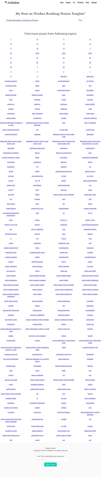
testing (90, 394)
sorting (10, 375)
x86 (11, 440)
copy (63, 123)
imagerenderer (64, 208)
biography (90, 95)
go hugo (11, 176)
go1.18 (37, 181)
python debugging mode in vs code (37, 329)
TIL (74, 2)
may (90, 243)
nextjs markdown (11, 266)
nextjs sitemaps (63, 266)
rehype (63, 336)
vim (90, 419)
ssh (90, 375)
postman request (64, 315)
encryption (63, 157)
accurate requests (11, 81)
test (63, 394)
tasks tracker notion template (11, 394)
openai (37, 306)
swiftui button (11, 389)
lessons (37, 234)
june (63, 229)
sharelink (90, 359)
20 (11, 53)
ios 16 (90, 213)
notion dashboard (11, 280)
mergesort (90, 248)
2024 (37, 53)
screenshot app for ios (90, 347)
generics (64, 167)
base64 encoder (37, 95)
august (37, 90)
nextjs (90, 262)
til (37, 398)
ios (64, 213)
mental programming (11, 248)
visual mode (11, 426)
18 (37, 49)
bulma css (10, 104)
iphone (37, 220)
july (11, 229)
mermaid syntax (10, 252)
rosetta (37, 340)
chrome (37, 109)
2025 (63, 53)
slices (37, 371)
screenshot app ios (10, 354)
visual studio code (37, 426)
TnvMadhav (11, 2)
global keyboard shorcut (64, 171)
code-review (90, 113)
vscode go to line (11, 431)
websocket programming (10, 435)
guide (90, 190)
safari (64, 347)
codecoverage (11, 118)
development (90, 148)
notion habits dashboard (90, 280)
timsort (63, 403)
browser (90, 100)
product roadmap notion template (37, 320)
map (90, 239)
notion (37, 271)
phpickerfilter (90, 310)
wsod (90, 435)
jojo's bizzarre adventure (90, 225)
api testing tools (10, 86)
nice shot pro (10, 271)
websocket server (37, 435)
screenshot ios (37, 354)
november (90, 301)
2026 (90, 53)
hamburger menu (90, 195)
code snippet (63, 113)
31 (90, 67)
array (11, 90)
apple (37, 86)
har (11, 199)
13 (11, 44)
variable (63, 419)
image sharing (11, 208)
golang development (90, 181)
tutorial (37, 408)
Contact (94, 2)
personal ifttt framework (11, 310)
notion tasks (37, 294)
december (10, 148)
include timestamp (90, 208)
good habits (37, 185)
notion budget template (37, 276)
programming (37, 324)
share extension (63, 359)
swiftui (90, 384)
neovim (10, 262)
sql (64, 375)
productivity (90, 320)
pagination (90, 306)
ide (64, 204)
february (64, 162)
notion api (63, 271)
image (90, 204)
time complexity (90, 398)
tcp (37, 394)
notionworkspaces (63, 301)
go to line (90, 176)
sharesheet (37, 366)
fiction (90, 162)
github (37, 171)
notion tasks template (90, 294)
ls (10, 239)
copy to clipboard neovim (10, 130)
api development (63, 81)
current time (90, 130)
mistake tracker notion (37, 252)
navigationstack (90, 257)
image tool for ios (37, 208)
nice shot (90, 266)
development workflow (11, 153)
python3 (90, 329)
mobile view (64, 252)
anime (37, 81)
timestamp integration (37, 403)
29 (11, 67)
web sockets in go (64, 431)
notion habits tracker (37, 285)
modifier (90, 252)
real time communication (37, 336)
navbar (37, 257)
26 (37, 63)
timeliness (10, 403)
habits (37, 195)
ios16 (11, 220)
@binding (64, 76)
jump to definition (37, 229)
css (37, 130)
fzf (37, 167)
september (90, 354)
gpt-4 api (64, 190)
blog (10, 100)
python (63, 324)
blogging (37, 100)
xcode (37, 440)
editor (37, 157)
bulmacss (63, 104)
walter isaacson (37, 431)
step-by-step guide (11, 380)
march (11, 243)
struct (11, 384)
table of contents (90, 389)
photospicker (37, 310)
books (64, 100)
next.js (63, 262)
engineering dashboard (90, 157)
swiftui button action (37, 389)
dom (90, 153)
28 (90, 63)
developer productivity (37, 148)
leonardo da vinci (11, 234)
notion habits (63, 280)
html (63, 199)
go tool (10, 181)
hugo (37, 204)
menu (37, 248)
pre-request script (11, 320)
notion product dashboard (64, 289)
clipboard (64, 109)
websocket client (90, 431)
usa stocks (37, 412)
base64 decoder (10, 95)
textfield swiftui (11, 398)
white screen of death (63, 435)
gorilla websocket (64, 185)
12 (90, 39)
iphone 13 (63, 220)
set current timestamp (10, 359)
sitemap (90, 366)
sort (90, 371)
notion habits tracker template (63, 285)
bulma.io (37, 104)
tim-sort (63, 398)
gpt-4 (37, 190)
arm (90, 86)
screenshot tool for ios (63, 354)
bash (63, 95)
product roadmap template (64, 320)
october (11, 306)
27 (64, 63)
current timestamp (11, 134)
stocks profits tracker (37, 380)
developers (63, 148)
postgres (11, 315)
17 (11, 49)
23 (64, 58)
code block (11, 113)
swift (63, 384)
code (90, 109)
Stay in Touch (50, 464)
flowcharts (10, 167)
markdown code (63, 243)
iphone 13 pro (90, 220)
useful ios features (63, 412)
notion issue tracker (90, 285)
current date (64, 130)
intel (37, 213)
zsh (90, 440)
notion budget (11, 276)
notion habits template (11, 285)
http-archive (11, 204)
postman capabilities (37, 315)
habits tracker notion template (63, 195)
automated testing (63, 90)
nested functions (37, 262)
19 (64, 49)
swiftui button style (63, 389)
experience (37, 162)
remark (90, 336)
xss (64, 440)
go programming (37, 176)
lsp (37, 239)
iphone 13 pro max (11, 225)
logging (90, 234)
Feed (62, 2)
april (63, 86)
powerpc (90, 315)
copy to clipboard (90, 123)
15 (64, 44)
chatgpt (10, 109)
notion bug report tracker (90, 276)
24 (90, 58)
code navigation (37, 113)
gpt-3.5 (10, 190)
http (90, 199)
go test (63, 176)
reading (10, 336)
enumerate (11, 162)
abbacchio (90, 76)
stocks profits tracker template (63, 380)
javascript (63, 225)
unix (90, 408)
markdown (37, 243)
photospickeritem (64, 310)
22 (37, 58)
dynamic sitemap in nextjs (11, 157)
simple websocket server (63, 366)
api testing (90, 81)
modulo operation (11, 257)
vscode (90, 426)
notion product (37, 289)
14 (37, 44)
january (37, 225)
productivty (11, 324)
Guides (68, 2)
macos (63, 239)
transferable (90, 403)
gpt (90, 185)
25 (11, 63)
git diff (11, 171)
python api (90, 324)
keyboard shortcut (90, 229)
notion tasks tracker (11, 301)
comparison (37, 118)
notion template (37, 301)
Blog (87, 2)
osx (63, 306)
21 (11, 58)
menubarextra (64, 248)
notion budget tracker (63, 276)
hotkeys (37, 199)
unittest (63, 408)
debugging (90, 134)
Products (80, 2)
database (37, 134)
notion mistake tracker (11, 289)
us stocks (11, 412)
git (90, 167)
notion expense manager (37, 280)
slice (11, 371)
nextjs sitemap (37, 266)
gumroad (11, 195)
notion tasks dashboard (64, 294)
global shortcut (90, 171)
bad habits (90, 90)
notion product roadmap (90, 289)
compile (63, 118)
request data (11, 340)
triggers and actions (11, 408)
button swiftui (90, 104)
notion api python (90, 271)
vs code (63, 426)
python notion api (64, 329)
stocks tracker (90, 380)
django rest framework (63, 153)
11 (64, 39)
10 (37, 39)
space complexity (37, 375)
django (37, 153)
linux (63, 234)
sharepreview (10, 366)
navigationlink (64, 257)
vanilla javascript (37, 419)
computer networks (90, 118)
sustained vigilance (37, 384)
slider (64, 371)
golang (63, 181)
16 (90, 44)
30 (64, 67)
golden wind (11, 185)
